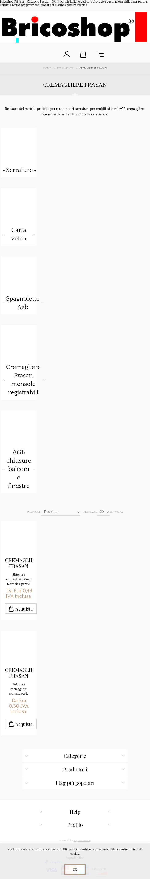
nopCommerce (82, 840)
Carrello (83, 54)
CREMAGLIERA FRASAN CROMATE (19, 673)
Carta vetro (18, 234)
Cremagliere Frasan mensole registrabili (23, 380)
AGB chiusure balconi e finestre (18, 469)
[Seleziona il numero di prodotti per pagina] (103, 512)
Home (47, 68)
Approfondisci (75, 858)
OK (75, 870)
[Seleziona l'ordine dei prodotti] (60, 512)
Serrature (19, 170)
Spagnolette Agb (23, 303)
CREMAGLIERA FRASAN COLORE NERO (19, 563)
